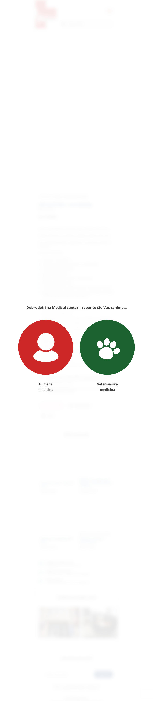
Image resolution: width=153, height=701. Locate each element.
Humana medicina (45, 356)
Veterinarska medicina (107, 356)
